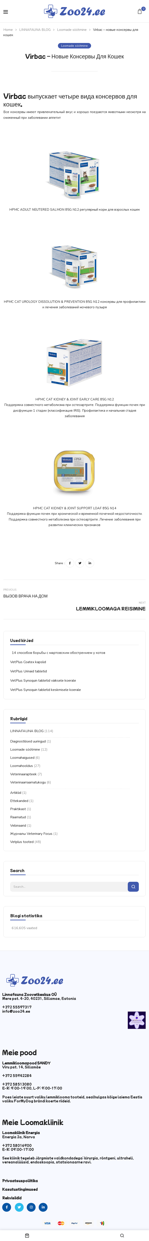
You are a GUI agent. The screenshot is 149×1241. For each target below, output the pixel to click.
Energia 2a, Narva (18, 1137)
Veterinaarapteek (23, 774)
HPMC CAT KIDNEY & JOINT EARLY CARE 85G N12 (74, 399)
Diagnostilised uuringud (28, 741)
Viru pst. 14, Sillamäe (21, 1067)
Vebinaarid (18, 825)
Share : (60, 563)
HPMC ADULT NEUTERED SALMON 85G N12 (44, 209)
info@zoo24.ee (16, 1011)
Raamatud (18, 817)
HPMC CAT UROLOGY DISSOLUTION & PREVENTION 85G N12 (51, 302)
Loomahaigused (22, 757)
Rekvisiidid (11, 1198)
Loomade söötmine (72, 30)
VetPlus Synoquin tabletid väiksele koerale (43, 680)
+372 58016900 (17, 1145)
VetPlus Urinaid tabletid (28, 671)
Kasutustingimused (20, 1189)
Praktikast (18, 809)
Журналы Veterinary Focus (31, 833)
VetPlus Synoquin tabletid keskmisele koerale (45, 689)
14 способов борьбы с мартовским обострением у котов (58, 652)
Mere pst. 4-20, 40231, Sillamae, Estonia (39, 998)
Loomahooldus (21, 765)
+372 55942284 (17, 1075)
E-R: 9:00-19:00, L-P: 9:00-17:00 (32, 1088)
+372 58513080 (17, 1084)
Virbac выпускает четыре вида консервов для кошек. (70, 99)
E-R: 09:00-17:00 (18, 1149)
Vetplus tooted (22, 841)
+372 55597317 (17, 1007)
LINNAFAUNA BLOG (35, 30)
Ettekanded (19, 800)
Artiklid (15, 792)
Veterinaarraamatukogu (28, 782)
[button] (140, 12)
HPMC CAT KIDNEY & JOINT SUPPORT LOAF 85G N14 (74, 508)
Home (8, 30)
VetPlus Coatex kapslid (28, 662)
